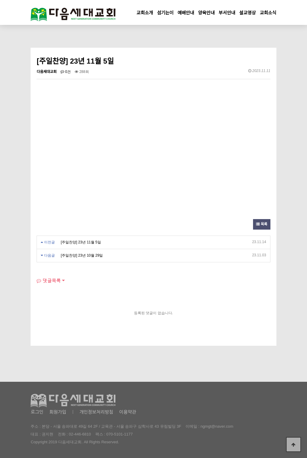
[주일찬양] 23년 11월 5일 (81, 242)
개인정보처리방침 (96, 412)
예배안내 (185, 12)
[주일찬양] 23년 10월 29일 (82, 255)
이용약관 (127, 412)
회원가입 (57, 412)
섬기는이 (165, 12)
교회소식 (268, 12)
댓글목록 (49, 280)
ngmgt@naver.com (217, 426)
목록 (261, 224)
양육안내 (206, 12)
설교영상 (247, 12)
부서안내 (227, 12)
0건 (66, 72)
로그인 (37, 412)
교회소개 (144, 12)
